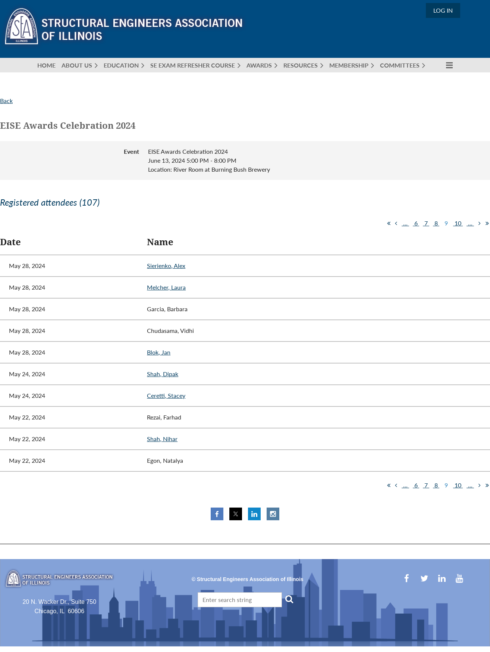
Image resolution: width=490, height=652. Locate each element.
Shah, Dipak (162, 373)
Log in (443, 10)
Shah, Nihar (162, 438)
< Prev (396, 223)
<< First (389, 223)
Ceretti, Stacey (166, 395)
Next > (480, 223)
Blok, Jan (158, 352)
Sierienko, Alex (166, 265)
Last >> (487, 223)
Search (289, 599)
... (405, 223)
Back (6, 100)
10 (458, 223)
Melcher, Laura (166, 287)
